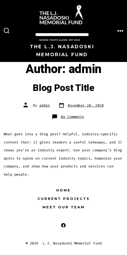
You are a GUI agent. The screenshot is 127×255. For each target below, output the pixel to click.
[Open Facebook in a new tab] (63, 225)
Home (63, 190)
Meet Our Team (64, 207)
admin (44, 105)
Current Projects (63, 199)
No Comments (72, 116)
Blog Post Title (63, 88)
